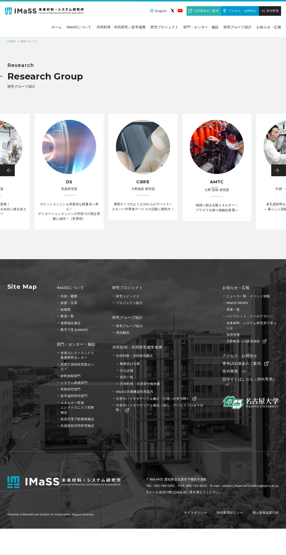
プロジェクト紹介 (129, 303)
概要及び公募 (130, 363)
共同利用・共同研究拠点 (134, 356)
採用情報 (233, 334)
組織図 (66, 309)
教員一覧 (67, 316)
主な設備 (126, 370)
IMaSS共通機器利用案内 (134, 392)
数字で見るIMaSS (74, 330)
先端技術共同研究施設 (77, 426)
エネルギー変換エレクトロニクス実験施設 (77, 407)
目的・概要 (69, 296)
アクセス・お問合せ (242, 11)
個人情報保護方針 (266, 512)
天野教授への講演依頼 (246, 341)
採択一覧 (126, 377)
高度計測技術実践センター (77, 367)
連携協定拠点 (71, 323)
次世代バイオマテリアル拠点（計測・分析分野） (156, 399)
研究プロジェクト (127, 287)
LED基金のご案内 (206, 11)
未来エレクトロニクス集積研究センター (77, 355)
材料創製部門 (71, 376)
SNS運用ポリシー (230, 512)
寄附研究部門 (71, 389)
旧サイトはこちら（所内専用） (249, 382)
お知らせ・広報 (236, 287)
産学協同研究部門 (74, 396)
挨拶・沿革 (69, 303)
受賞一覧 (233, 309)
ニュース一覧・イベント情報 (248, 296)
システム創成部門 (74, 382)
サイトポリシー (195, 512)
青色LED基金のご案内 (245, 363)
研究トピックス (128, 296)
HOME (11, 41)
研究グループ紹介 (127, 317)
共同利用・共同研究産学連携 (137, 347)
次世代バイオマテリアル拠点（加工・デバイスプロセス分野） (159, 407)
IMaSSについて (70, 287)
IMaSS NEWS (237, 303)
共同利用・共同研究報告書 (140, 384)
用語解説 (122, 332)
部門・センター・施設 (76, 344)
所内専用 (272, 11)
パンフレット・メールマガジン (249, 316)
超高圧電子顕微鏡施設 (77, 419)
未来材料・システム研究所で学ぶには (251, 325)
